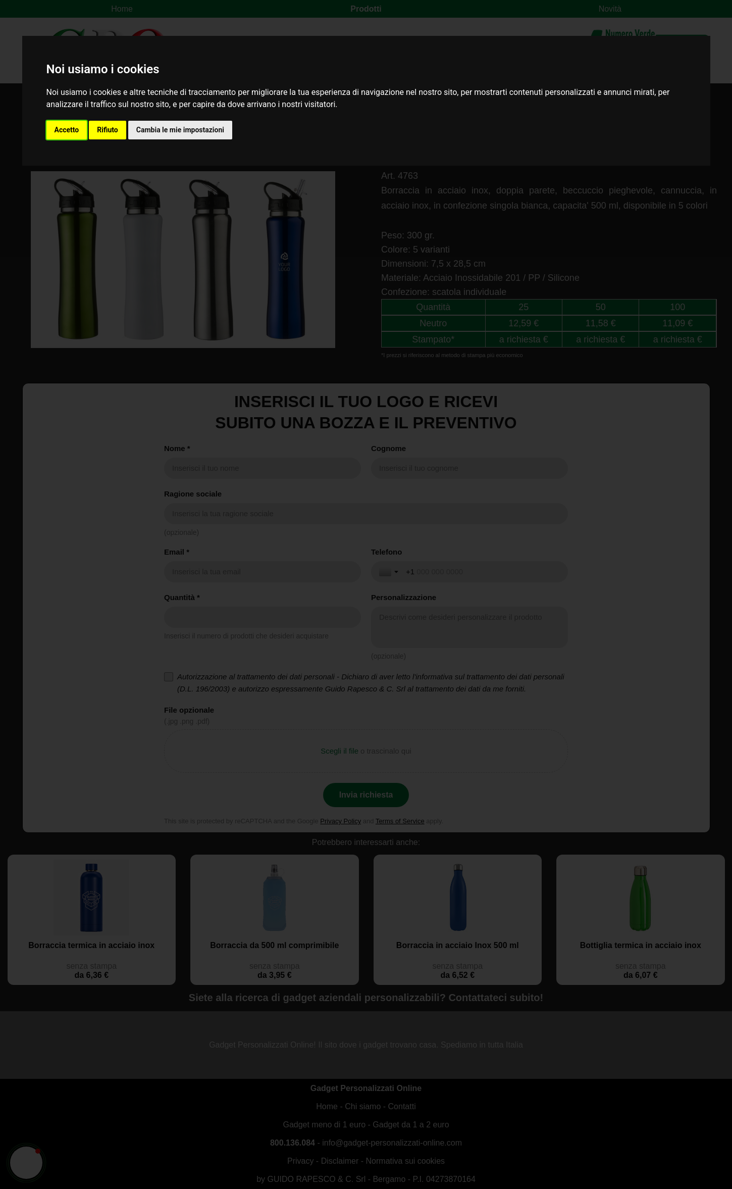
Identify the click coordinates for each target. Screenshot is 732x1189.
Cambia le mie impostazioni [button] (180, 130)
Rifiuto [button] (107, 130)
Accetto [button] (67, 130)
